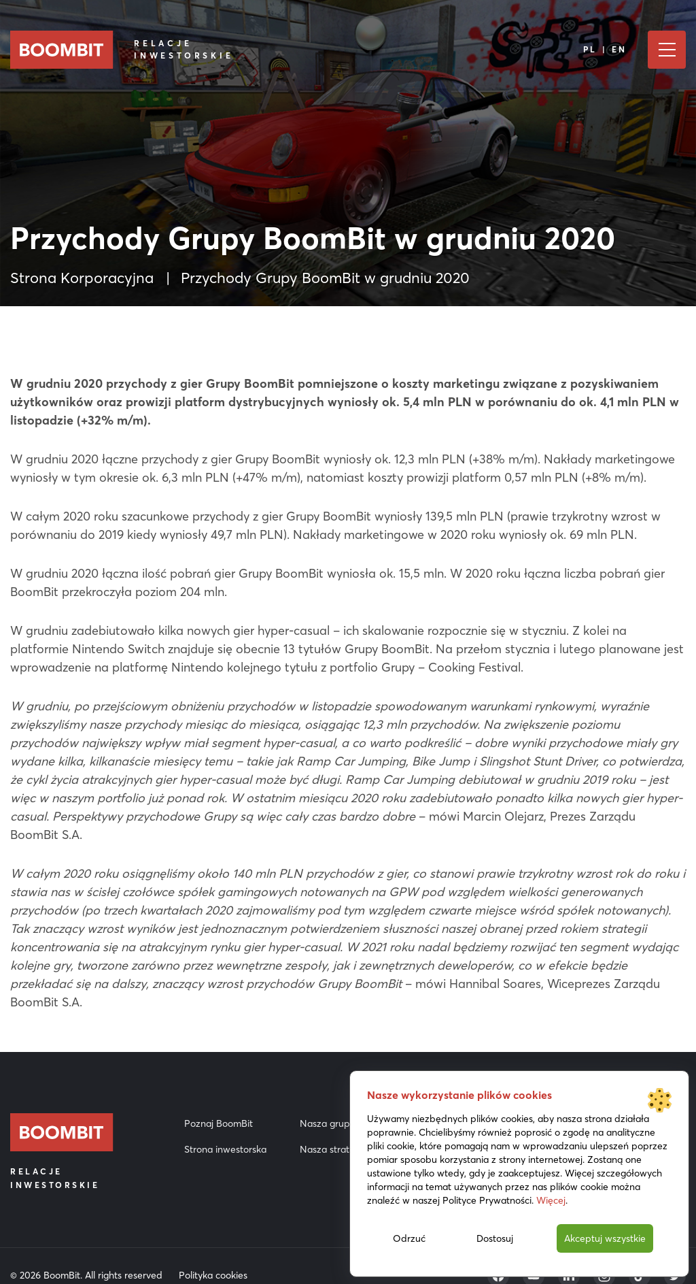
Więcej (551, 1200)
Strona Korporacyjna (82, 277)
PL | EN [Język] (605, 49)
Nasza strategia (334, 1149)
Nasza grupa (327, 1123)
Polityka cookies (213, 1275)
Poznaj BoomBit (218, 1123)
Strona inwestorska (225, 1149)
